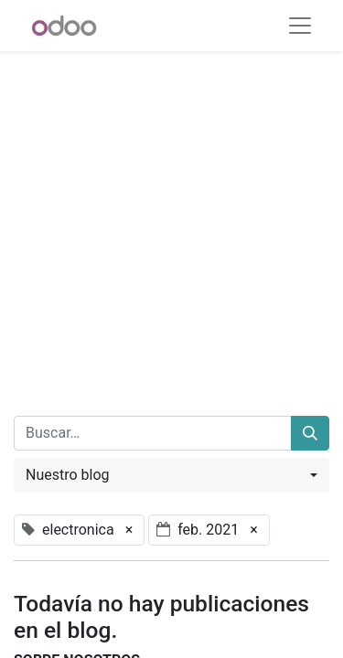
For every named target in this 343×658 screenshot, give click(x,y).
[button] (171, 475)
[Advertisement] (171, 222)
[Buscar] (310, 433)
